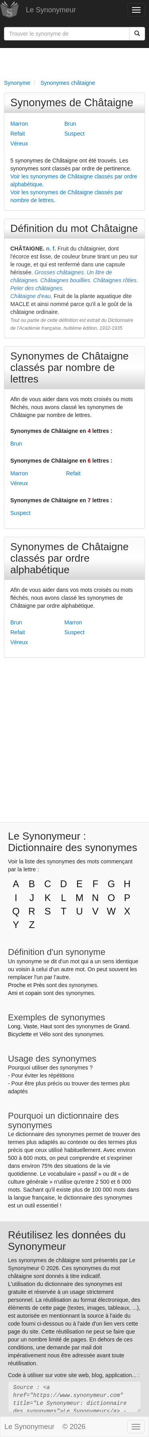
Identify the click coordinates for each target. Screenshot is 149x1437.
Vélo (44, 1034)
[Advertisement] (74, 62)
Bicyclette (20, 1034)
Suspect (74, 133)
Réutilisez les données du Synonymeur (67, 1240)
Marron (19, 124)
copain (33, 993)
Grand (121, 1026)
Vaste (30, 1026)
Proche (16, 985)
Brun (70, 124)
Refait (17, 133)
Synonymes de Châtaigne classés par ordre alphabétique (69, 558)
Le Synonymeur (51, 10)
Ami (12, 993)
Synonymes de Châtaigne (71, 103)
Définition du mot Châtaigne (74, 228)
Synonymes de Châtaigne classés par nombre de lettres (69, 367)
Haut (46, 1026)
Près (39, 985)
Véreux (19, 143)
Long (14, 1026)
